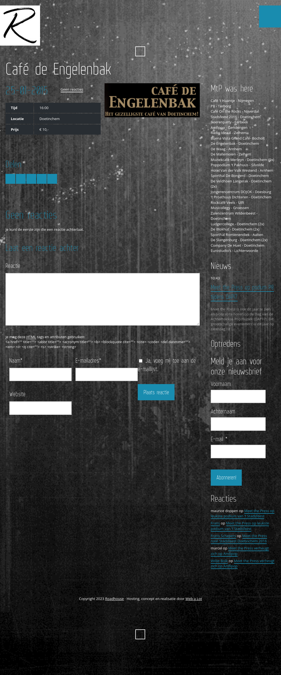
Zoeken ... (140, 51)
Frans (215, 523)
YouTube (145, 38)
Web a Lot (194, 598)
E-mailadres (88, 360)
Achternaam (223, 411)
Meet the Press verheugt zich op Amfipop (243, 563)
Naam (16, 360)
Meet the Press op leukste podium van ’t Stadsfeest (242, 513)
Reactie (12, 265)
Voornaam (221, 384)
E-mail (219, 439)
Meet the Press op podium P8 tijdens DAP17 (242, 292)
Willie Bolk (219, 560)
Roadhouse (114, 598)
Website (17, 394)
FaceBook (135, 38)
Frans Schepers (223, 535)
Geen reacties (72, 89)
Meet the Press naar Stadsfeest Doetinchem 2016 (239, 538)
